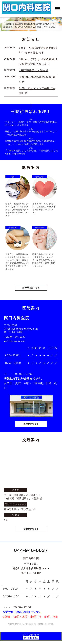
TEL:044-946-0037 (14, 336)
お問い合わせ (31, 634)
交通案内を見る (31, 529)
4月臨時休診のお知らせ (33, 70)
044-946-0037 (31, 550)
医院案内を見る (31, 424)
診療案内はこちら (31, 287)
